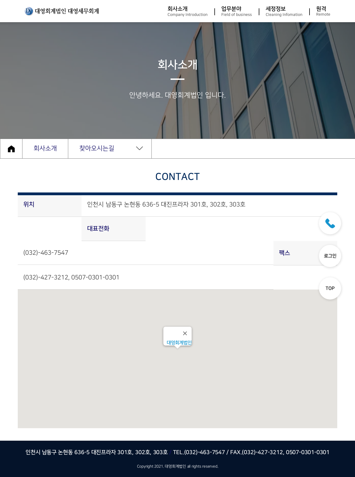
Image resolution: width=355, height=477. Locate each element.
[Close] (185, 333)
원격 (323, 11)
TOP (330, 288)
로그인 (330, 255)
